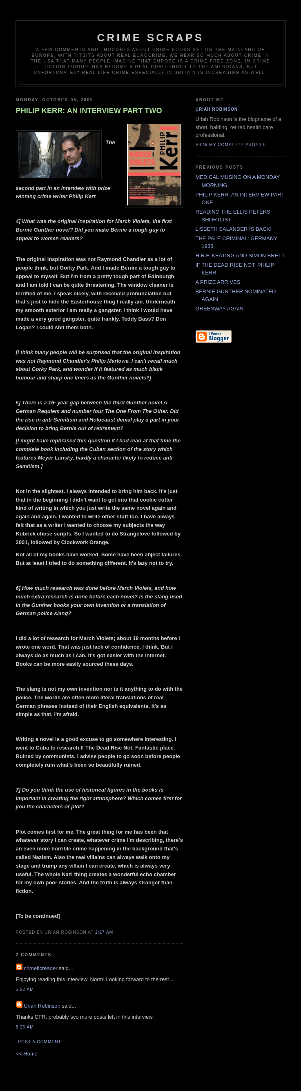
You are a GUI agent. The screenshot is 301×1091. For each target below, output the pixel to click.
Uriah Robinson (42, 1006)
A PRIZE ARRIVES (218, 282)
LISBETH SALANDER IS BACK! (234, 229)
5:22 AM (25, 989)
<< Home (27, 1054)
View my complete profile (231, 145)
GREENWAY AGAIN (220, 309)
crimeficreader (40, 968)
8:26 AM (25, 1027)
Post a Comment (39, 1042)
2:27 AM (104, 932)
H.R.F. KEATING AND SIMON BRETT (240, 255)
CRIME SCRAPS (150, 37)
